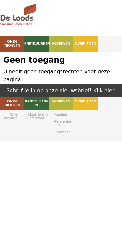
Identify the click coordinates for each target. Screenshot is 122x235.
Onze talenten (11, 116)
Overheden (85, 44)
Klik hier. (104, 90)
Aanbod (61, 115)
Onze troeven (12, 44)
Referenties (62, 123)
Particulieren (37, 44)
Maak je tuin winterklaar (37, 116)
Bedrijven (61, 44)
